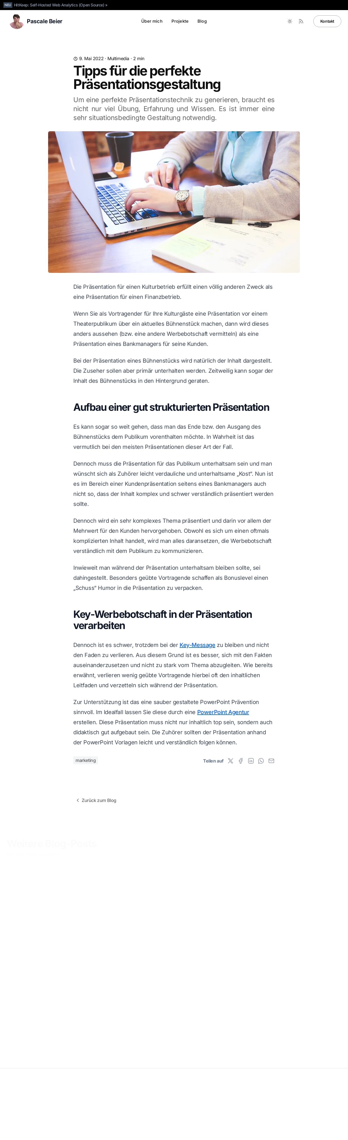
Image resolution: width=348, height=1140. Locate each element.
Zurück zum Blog (95, 800)
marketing (86, 760)
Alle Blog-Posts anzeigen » (33, 850)
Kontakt (327, 21)
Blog (202, 21)
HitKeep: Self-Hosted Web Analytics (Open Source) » (61, 5)
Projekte (180, 21)
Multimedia (118, 58)
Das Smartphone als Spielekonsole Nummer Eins (44, 961)
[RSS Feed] (301, 21)
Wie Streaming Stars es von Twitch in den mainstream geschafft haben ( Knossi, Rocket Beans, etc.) (129, 972)
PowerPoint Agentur (223, 712)
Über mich (151, 21)
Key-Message (197, 645)
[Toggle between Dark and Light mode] (289, 21)
